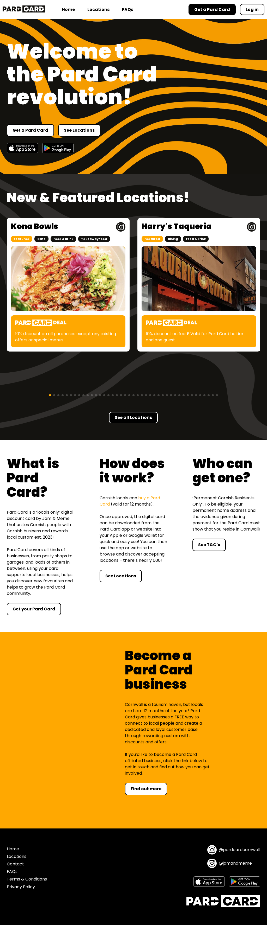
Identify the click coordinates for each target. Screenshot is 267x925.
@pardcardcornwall (233, 849)
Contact (15, 864)
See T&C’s (209, 545)
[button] (50, 395)
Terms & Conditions (27, 879)
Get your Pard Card (34, 609)
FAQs (127, 9)
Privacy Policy (21, 887)
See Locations (79, 130)
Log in (252, 9)
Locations (98, 9)
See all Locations (133, 417)
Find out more (146, 789)
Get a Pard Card (30, 130)
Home (68, 9)
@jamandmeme (229, 863)
